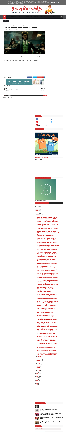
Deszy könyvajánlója (49, 409)
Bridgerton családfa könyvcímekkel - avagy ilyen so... (53, 133)
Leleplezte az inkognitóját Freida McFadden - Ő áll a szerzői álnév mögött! (55, 399)
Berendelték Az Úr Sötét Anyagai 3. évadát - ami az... (54, 178)
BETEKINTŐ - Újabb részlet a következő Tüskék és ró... (53, 142)
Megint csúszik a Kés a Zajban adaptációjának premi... (52, 214)
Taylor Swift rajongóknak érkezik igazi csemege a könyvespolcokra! (55, 390)
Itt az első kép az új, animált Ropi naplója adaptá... (54, 260)
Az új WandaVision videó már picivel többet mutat (53, 147)
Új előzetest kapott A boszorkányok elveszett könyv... (53, 266)
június (47, 343)
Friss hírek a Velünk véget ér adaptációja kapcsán (54, 262)
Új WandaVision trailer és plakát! (52, 315)
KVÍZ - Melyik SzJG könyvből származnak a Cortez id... (54, 196)
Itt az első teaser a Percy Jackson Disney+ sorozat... (54, 320)
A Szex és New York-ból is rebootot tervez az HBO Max (54, 164)
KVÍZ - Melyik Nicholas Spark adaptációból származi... (54, 124)
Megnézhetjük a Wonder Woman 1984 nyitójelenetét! (53, 232)
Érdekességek (13, 16)
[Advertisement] (53, 77)
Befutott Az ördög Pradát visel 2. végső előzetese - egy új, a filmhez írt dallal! (56, 403)
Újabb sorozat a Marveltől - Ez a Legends (54, 234)
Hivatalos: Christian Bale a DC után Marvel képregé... (54, 307)
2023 (47, 117)
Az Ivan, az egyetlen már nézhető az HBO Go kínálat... (54, 249)
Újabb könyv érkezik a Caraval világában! (54, 269)
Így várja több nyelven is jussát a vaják (53, 179)
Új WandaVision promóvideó (51, 193)
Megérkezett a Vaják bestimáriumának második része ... (54, 212)
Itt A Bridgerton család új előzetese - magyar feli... (53, 238)
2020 (47, 121)
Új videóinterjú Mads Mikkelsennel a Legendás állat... (53, 198)
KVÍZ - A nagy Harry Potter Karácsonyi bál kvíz (54, 264)
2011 (46, 363)
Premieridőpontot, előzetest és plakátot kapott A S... (54, 314)
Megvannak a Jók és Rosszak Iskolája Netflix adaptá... (53, 169)
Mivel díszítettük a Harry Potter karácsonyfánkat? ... (52, 157)
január (47, 350)
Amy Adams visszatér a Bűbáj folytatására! (52, 290)
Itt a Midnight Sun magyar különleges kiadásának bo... (53, 276)
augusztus (48, 341)
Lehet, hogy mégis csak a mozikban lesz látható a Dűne (54, 171)
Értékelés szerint (34, 16)
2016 (46, 356)
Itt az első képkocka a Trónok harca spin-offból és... (54, 203)
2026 (47, 113)
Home (5, 25)
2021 (46, 120)
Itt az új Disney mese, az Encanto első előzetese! (53, 294)
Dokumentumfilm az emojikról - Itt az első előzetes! (54, 162)
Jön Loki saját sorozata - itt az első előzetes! (53, 311)
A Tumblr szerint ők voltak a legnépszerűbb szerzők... (51, 127)
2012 (46, 362)
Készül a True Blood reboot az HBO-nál (53, 321)
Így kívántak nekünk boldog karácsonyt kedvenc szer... (54, 154)
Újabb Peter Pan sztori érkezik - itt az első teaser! (54, 285)
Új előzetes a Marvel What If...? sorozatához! (52, 301)
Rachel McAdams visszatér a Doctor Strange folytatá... (53, 317)
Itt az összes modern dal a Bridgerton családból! (53, 149)
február (48, 349)
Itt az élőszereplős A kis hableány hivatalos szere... (54, 287)
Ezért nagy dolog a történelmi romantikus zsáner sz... (54, 140)
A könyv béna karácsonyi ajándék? (53, 240)
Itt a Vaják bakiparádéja (51, 199)
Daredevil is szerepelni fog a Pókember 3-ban (54, 323)
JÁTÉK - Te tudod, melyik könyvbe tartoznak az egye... (53, 226)
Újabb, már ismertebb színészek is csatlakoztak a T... (53, 272)
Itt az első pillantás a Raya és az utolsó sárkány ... (53, 309)
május (47, 345)
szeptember (49, 339)
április (47, 346)
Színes (27, 16)
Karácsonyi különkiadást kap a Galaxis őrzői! (53, 303)
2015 (46, 358)
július (47, 342)
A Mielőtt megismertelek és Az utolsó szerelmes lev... (53, 326)
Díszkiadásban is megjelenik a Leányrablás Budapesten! (52, 228)
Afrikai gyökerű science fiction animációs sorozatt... (54, 299)
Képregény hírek (17, 25)
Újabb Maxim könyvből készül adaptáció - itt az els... (54, 236)
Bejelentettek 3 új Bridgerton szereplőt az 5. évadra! (56, 386)
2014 (46, 359)
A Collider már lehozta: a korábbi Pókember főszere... (52, 335)
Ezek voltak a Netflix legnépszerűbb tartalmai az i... (53, 281)
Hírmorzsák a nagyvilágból (11, 25)
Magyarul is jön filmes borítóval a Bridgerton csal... (52, 190)
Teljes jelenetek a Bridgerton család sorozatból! (53, 181)
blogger (40, 93)
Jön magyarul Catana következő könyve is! (54, 136)
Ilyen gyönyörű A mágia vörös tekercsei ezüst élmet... (54, 219)
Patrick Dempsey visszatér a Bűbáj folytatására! (53, 187)
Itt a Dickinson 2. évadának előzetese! (53, 268)
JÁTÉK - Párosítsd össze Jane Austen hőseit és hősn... (53, 223)
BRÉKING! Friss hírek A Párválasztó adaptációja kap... (53, 176)
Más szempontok (51, 16)
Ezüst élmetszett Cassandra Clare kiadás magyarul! (54, 230)
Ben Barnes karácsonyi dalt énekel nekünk (54, 155)
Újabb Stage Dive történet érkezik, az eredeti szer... (53, 332)
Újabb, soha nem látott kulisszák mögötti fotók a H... (54, 184)
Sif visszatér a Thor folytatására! (52, 247)
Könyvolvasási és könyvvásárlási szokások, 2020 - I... (52, 129)
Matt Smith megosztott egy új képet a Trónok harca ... (53, 138)
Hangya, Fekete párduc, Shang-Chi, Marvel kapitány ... (53, 292)
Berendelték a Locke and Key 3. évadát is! (54, 201)
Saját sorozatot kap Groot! (51, 305)
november (48, 336)
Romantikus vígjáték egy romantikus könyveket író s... (53, 131)
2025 (47, 114)
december (48, 122)
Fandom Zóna (21, 16)
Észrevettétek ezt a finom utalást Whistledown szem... (53, 145)
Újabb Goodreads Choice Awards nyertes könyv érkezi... (54, 330)
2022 (47, 118)
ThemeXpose (8, 430)
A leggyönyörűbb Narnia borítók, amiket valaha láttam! (54, 328)
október (48, 338)
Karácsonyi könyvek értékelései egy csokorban (53, 192)
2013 (46, 361)
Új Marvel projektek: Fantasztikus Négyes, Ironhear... (54, 296)
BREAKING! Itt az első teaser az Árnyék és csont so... (54, 216)
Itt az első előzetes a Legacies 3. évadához (54, 257)
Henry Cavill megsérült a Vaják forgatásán (54, 246)
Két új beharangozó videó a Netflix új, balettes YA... (53, 244)
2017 (46, 355)
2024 (47, 115)
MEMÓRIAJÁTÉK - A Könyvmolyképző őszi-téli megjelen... (54, 252)
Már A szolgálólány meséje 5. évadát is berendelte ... (53, 278)
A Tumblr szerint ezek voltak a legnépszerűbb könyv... (52, 254)
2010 (46, 365)
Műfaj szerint (43, 16)
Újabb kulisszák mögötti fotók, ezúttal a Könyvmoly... (54, 221)
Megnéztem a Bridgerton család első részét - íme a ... (53, 160)
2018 (46, 354)
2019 (46, 352)
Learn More (53, 2)
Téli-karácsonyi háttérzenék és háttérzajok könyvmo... (52, 242)
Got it (57, 2)
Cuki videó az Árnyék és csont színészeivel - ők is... (54, 210)
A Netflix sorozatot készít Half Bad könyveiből (53, 207)
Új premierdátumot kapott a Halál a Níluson (53, 274)
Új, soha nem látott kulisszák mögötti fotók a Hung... (53, 205)
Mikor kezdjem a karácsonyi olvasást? (53, 185)
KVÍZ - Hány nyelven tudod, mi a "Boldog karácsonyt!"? (54, 151)
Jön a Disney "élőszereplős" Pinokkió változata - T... (53, 283)
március (48, 348)
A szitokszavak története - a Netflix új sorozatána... (53, 166)
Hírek (8, 16)
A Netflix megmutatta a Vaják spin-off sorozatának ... (53, 173)
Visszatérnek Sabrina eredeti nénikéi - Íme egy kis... (54, 256)
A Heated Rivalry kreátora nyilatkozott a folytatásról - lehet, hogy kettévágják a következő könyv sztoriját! (56, 394)
